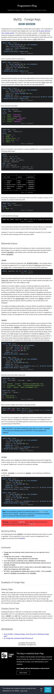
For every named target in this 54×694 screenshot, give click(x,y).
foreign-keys (30, 24)
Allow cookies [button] (47, 690)
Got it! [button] (41, 690)
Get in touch (23, 673)
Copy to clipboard (27, 53)
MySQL (22, 24)
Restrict (22, 538)
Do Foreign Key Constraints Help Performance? (18, 638)
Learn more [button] (23, 691)
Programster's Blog (27, 5)
